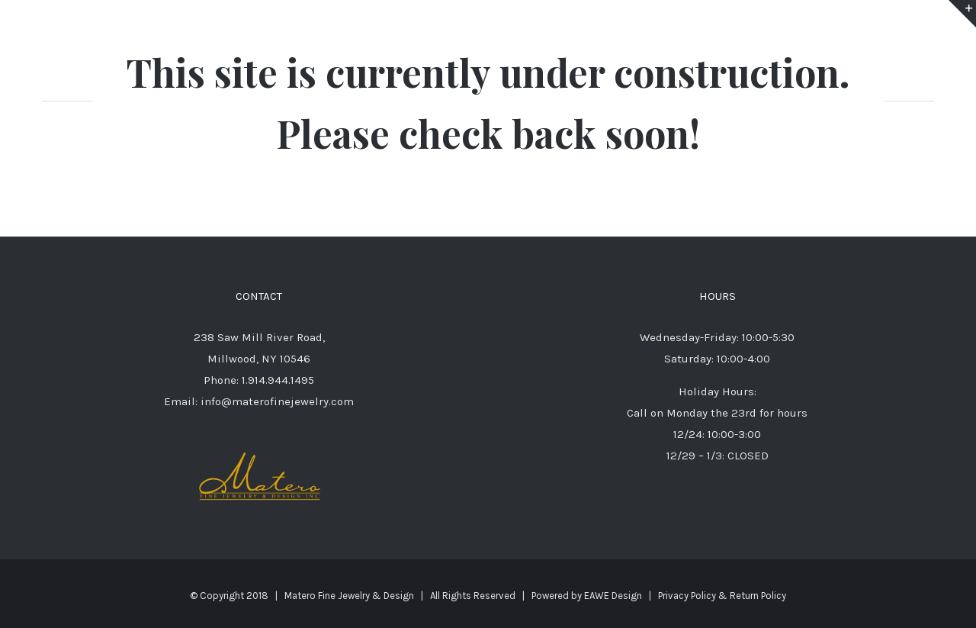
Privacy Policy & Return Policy (722, 595)
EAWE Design (613, 595)
